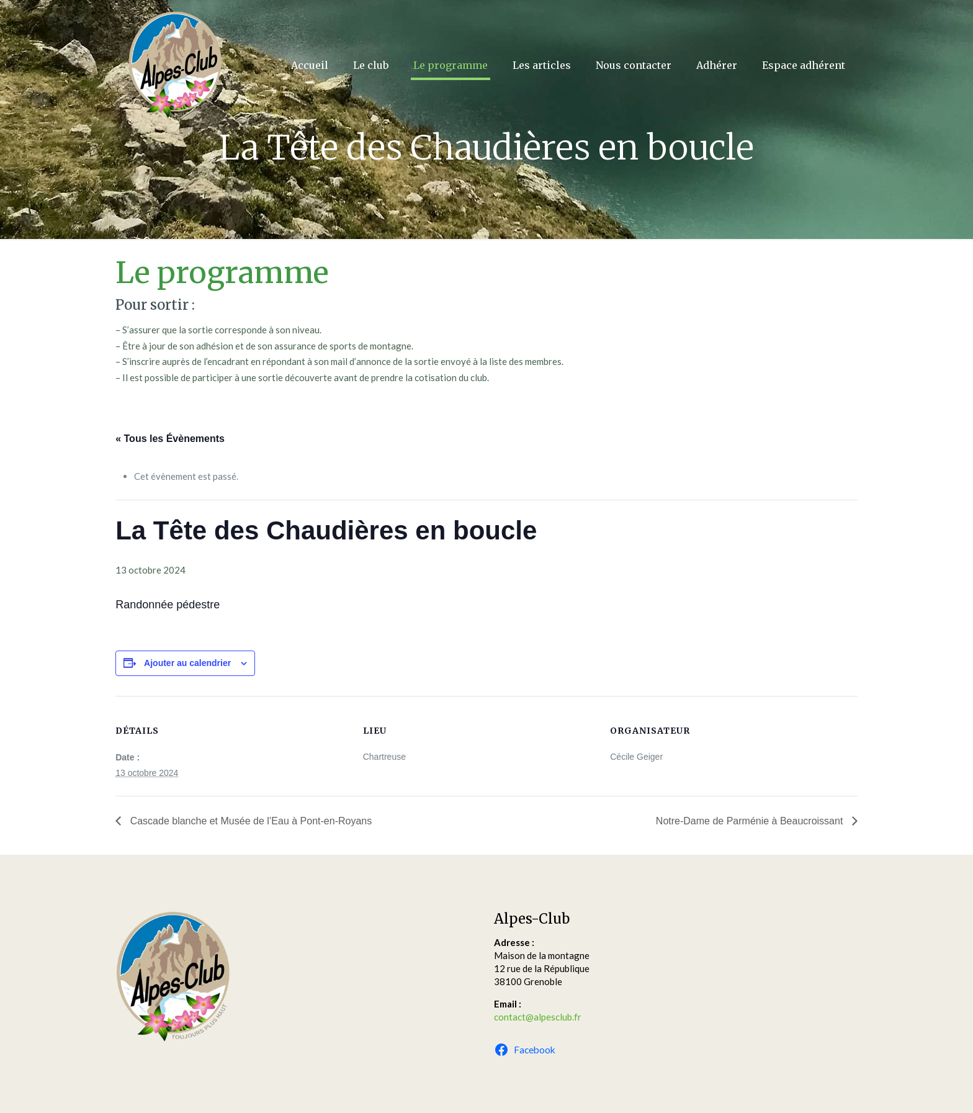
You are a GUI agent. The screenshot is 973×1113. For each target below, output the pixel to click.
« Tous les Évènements (170, 438)
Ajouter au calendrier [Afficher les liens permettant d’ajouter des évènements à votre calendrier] (187, 663)
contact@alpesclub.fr (537, 1016)
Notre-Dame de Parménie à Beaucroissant (751, 821)
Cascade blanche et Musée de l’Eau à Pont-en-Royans (249, 821)
